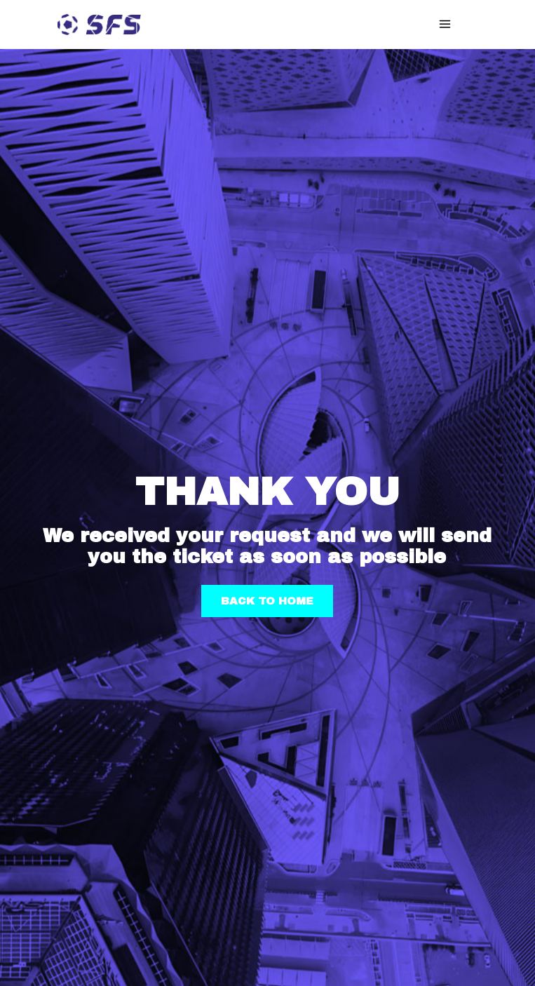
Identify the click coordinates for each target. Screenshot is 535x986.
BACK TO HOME (267, 601)
